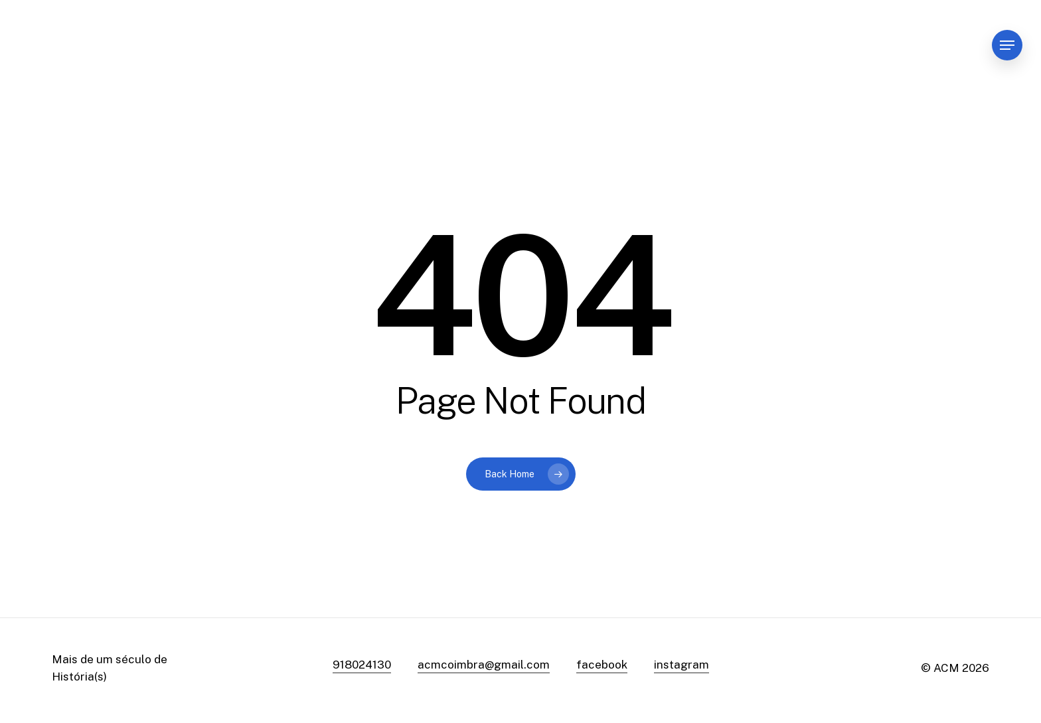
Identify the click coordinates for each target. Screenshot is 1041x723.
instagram (681, 664)
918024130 (362, 664)
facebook (601, 664)
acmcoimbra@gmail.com (484, 664)
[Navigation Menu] (1007, 45)
